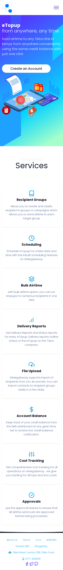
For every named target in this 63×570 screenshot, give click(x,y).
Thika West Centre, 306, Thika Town (31, 552)
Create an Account (26, 68)
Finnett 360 (22, 546)
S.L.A (38, 540)
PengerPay (41, 546)
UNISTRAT (51, 540)
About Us (12, 540)
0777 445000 (32, 558)
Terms (26, 540)
